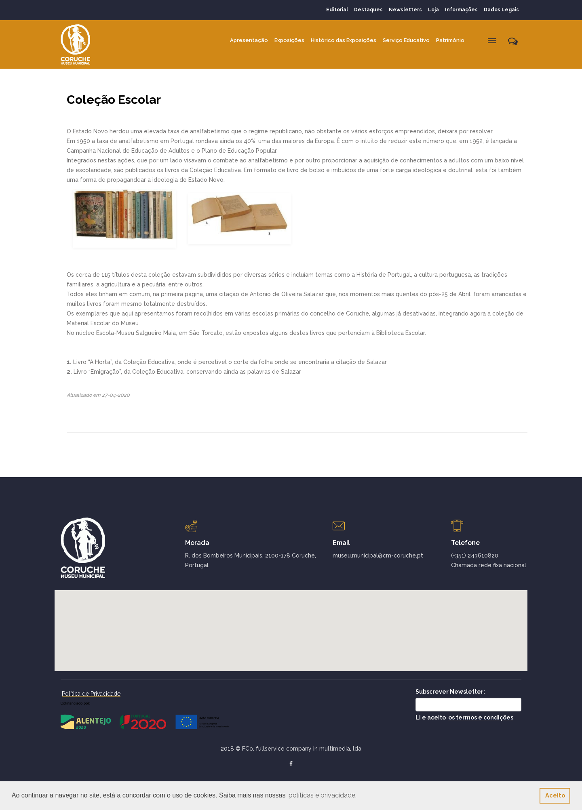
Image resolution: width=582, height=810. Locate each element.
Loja (433, 10)
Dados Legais (501, 10)
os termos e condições (480, 717)
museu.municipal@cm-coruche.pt (378, 555)
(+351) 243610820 (474, 555)
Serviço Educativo (406, 40)
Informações (461, 10)
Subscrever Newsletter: (450, 691)
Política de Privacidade (91, 693)
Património (450, 40)
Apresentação (249, 40)
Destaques (368, 10)
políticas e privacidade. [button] (322, 795)
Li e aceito (464, 717)
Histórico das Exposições (343, 40)
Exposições (289, 40)
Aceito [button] (555, 795)
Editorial (337, 10)
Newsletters (405, 10)
